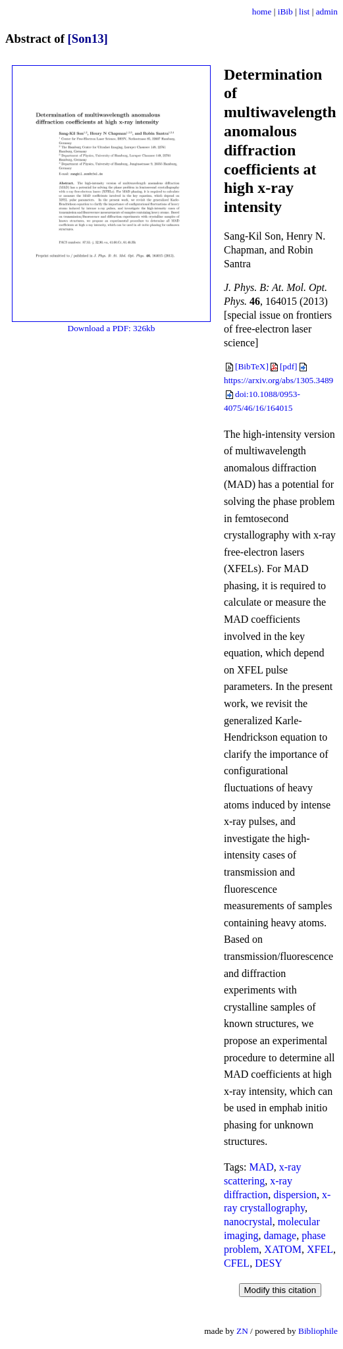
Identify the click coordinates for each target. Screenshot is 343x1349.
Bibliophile (318, 1331)
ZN (242, 1331)
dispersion (295, 1194)
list (304, 11)
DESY (268, 1263)
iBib (285, 11)
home (262, 11)
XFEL (320, 1249)
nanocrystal (248, 1221)
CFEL (237, 1263)
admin (327, 11)
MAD (261, 1167)
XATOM (283, 1249)
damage (279, 1235)
